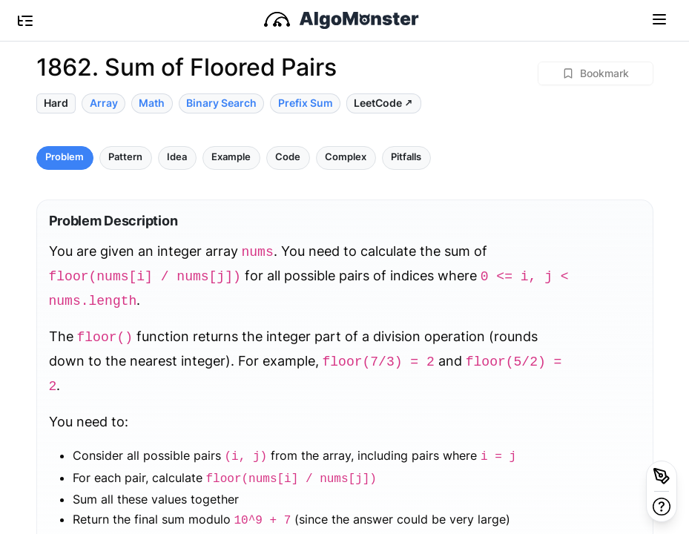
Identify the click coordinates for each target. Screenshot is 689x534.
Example (231, 156)
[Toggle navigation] (659, 18)
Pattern (125, 156)
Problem (64, 156)
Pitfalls (406, 156)
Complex (345, 156)
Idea (177, 156)
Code (287, 156)
